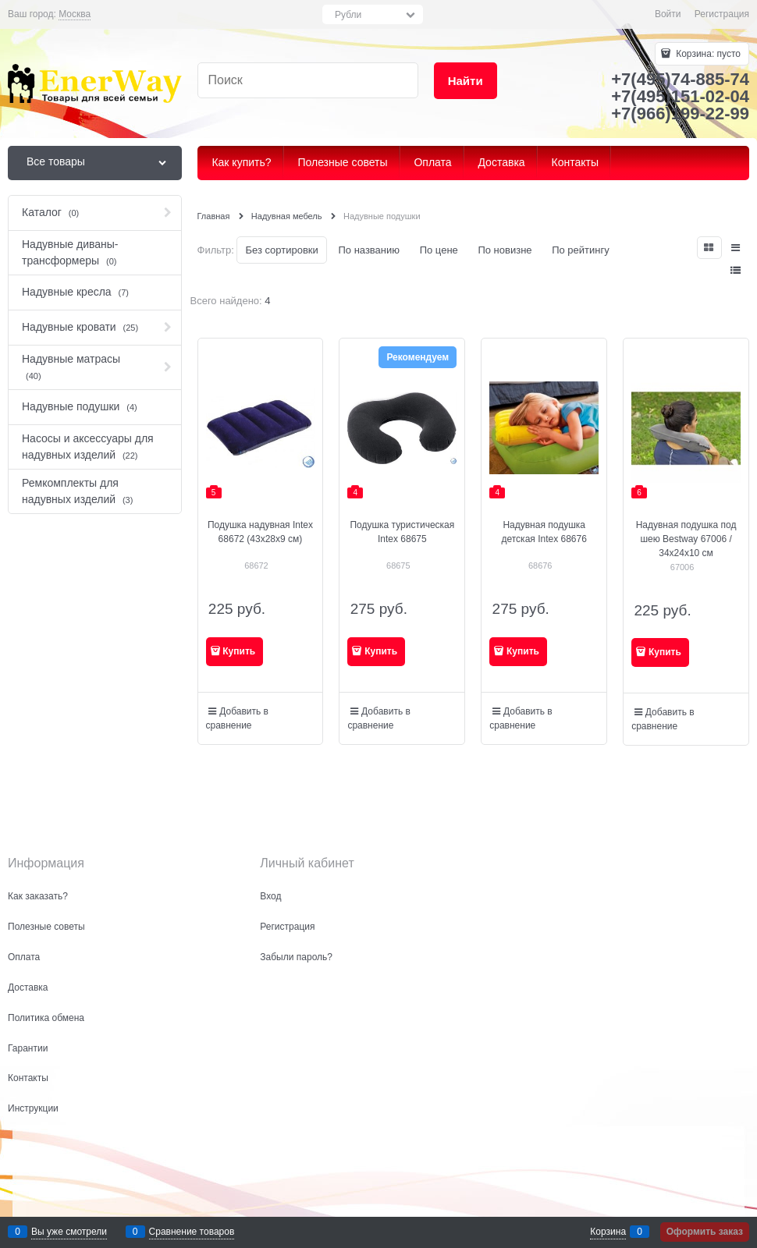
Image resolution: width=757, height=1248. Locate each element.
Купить (238, 651)
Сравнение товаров (192, 1231)
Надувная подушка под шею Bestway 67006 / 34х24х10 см (686, 538)
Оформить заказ (704, 1231)
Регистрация (722, 14)
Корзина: (707, 53)
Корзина (608, 1231)
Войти (668, 14)
